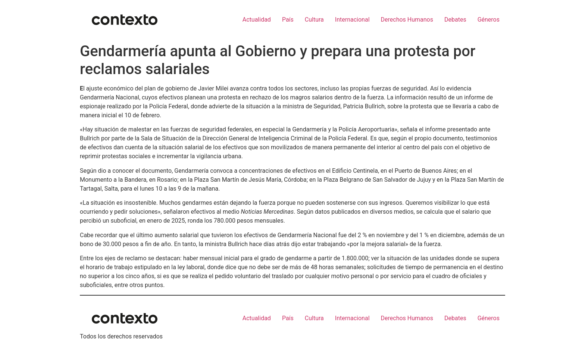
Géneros (489, 19)
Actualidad (257, 19)
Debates (455, 19)
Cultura (314, 19)
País (288, 19)
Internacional (352, 19)
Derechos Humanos (407, 19)
